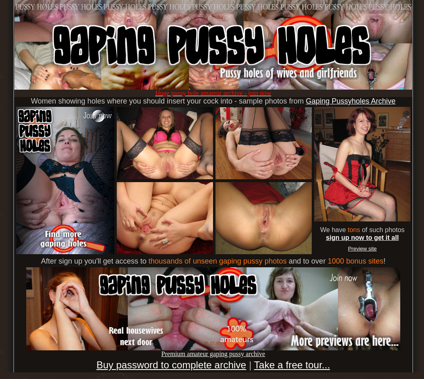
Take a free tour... (292, 364)
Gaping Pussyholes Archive (350, 101)
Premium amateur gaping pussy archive (213, 351)
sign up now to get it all (362, 237)
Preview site (362, 249)
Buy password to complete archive (171, 364)
